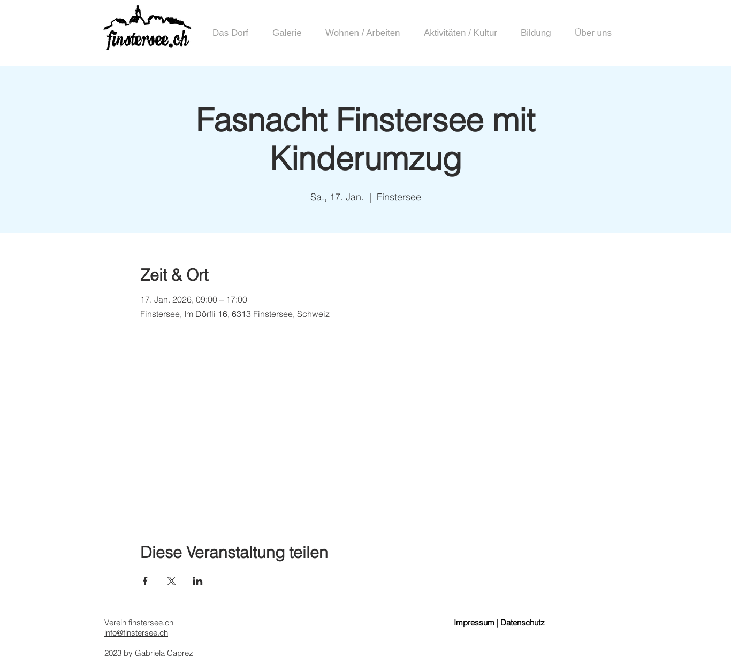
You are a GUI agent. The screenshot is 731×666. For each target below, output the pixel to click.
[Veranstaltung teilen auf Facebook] (145, 581)
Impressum (474, 622)
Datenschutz (522, 622)
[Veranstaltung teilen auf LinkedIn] (198, 581)
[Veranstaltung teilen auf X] (171, 581)
